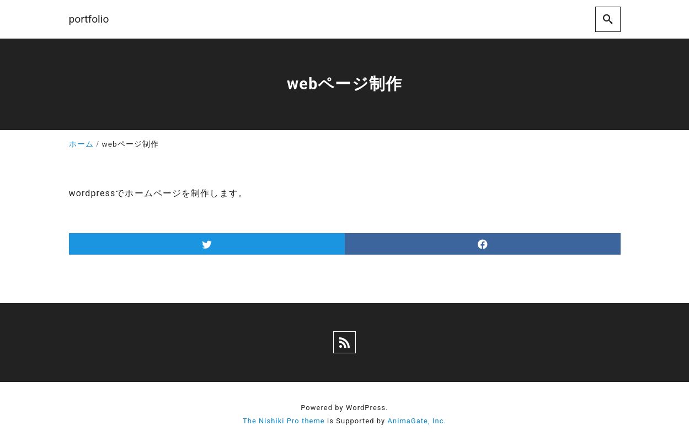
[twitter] (207, 243)
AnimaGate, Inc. (417, 421)
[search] (608, 19)
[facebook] (483, 243)
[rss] (344, 342)
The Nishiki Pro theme (284, 421)
